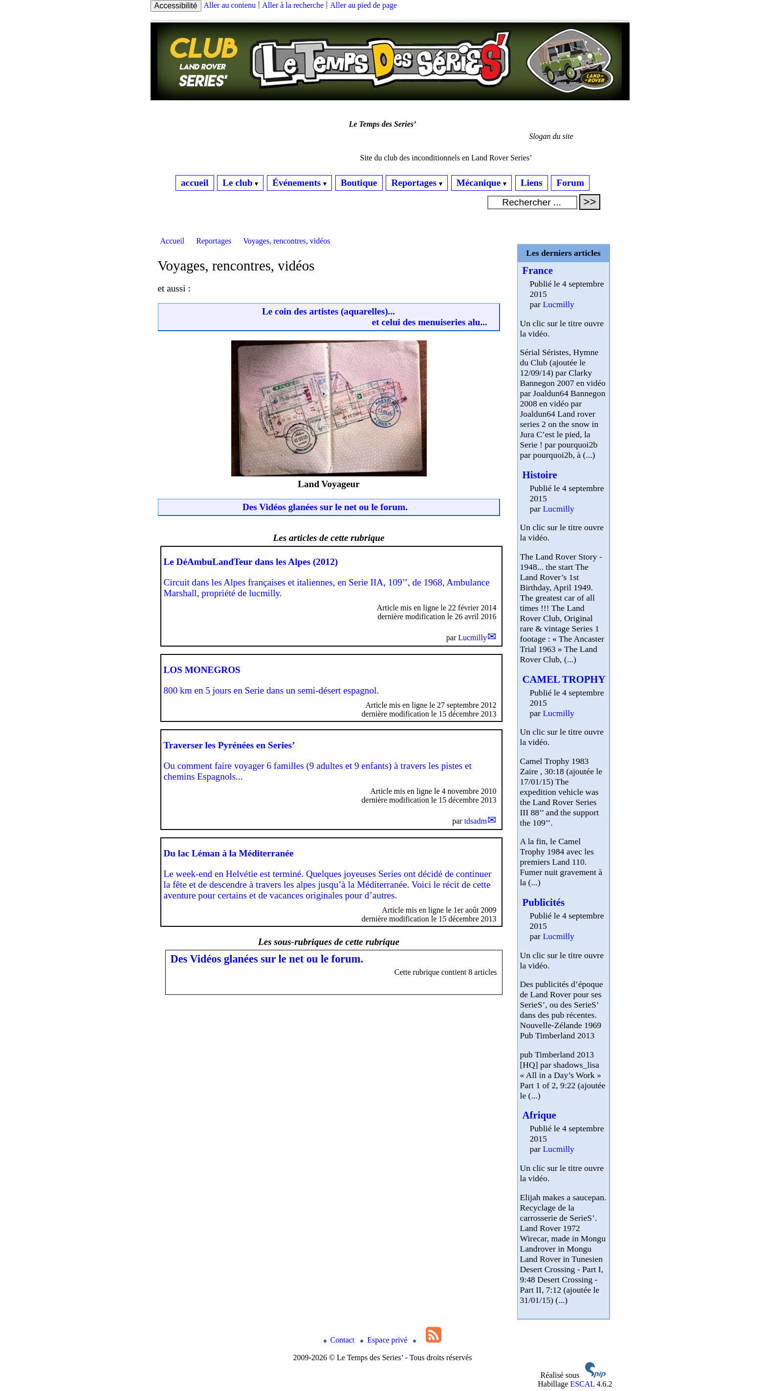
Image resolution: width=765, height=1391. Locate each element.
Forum (570, 183)
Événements (299, 183)
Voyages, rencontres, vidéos (286, 241)
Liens (532, 183)
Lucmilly (472, 637)
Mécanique (481, 183)
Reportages (416, 183)
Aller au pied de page (363, 5)
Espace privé (384, 1340)
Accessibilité (175, 5)
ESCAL (582, 1384)
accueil (194, 183)
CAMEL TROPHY (564, 679)
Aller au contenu (230, 5)
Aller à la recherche (293, 5)
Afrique (539, 1115)
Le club (240, 183)
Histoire (540, 474)
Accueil (172, 241)
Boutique (359, 183)
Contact (340, 1340)
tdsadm (475, 821)
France (538, 270)
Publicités (544, 902)
